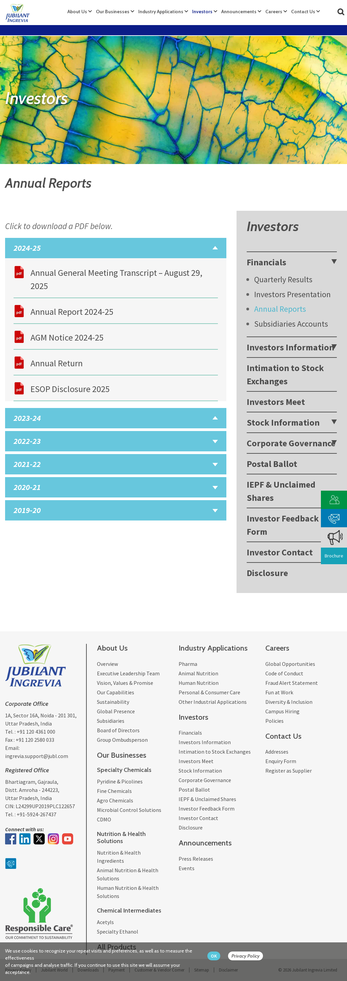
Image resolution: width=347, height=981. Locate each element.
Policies (274, 720)
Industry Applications (160, 11)
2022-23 (27, 441)
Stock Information (283, 422)
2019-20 (27, 510)
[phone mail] (334, 517)
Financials (266, 262)
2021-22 (27, 464)
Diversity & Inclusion (288, 701)
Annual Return (56, 363)
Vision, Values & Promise (125, 682)
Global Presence (116, 711)
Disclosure (267, 572)
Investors (202, 11)
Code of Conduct (284, 673)
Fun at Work (279, 692)
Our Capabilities (115, 692)
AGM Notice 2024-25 (67, 337)
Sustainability (113, 701)
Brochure (334, 556)
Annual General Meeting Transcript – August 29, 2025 (116, 279)
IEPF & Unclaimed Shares (281, 491)
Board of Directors (118, 730)
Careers (273, 11)
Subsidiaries (110, 720)
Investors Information (290, 347)
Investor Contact (280, 552)
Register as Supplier (288, 770)
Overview (107, 663)
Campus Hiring (282, 711)
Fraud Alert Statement (291, 682)
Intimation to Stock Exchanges (285, 374)
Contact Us (303, 11)
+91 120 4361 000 (36, 731)
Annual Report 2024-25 (72, 311)
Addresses (276, 751)
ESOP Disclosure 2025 (70, 388)
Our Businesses (112, 11)
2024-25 (27, 248)
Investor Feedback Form (283, 525)
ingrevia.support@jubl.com (36, 756)
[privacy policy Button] (249, 956)
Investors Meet (276, 401)
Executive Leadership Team (128, 673)
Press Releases (196, 858)
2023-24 (27, 418)
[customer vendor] (334, 499)
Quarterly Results (283, 279)
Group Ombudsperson (122, 739)
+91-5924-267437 (36, 814)
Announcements (239, 11)
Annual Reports (280, 309)
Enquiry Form (280, 761)
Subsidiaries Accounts (291, 324)
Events (187, 868)
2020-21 (27, 487)
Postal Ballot (272, 463)
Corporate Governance (291, 443)
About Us (77, 11)
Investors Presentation (292, 294)
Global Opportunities (290, 663)
